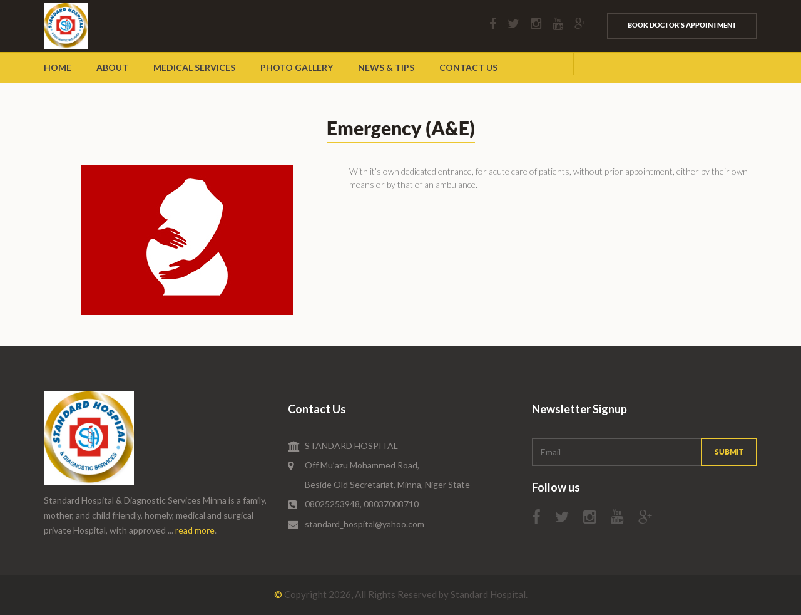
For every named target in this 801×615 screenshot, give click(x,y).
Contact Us (468, 67)
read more (195, 530)
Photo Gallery (296, 67)
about (112, 67)
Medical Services (194, 67)
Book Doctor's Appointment (682, 25)
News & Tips (386, 67)
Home (57, 67)
